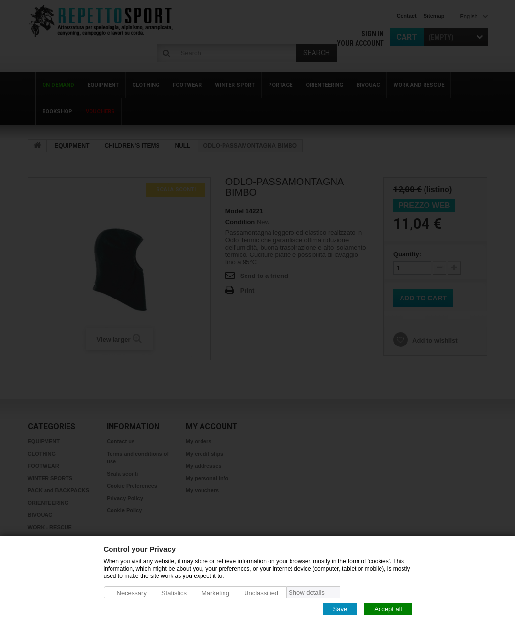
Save (340, 608)
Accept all (388, 608)
